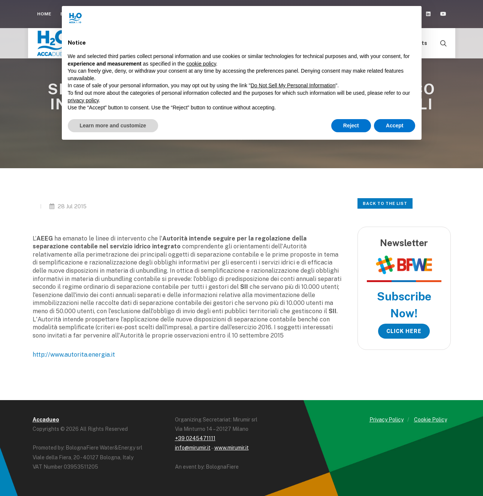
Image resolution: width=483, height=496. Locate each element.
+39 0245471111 (195, 438)
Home (44, 13)
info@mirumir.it (193, 448)
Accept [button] (395, 125)
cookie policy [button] (201, 64)
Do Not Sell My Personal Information (293, 85)
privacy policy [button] (83, 100)
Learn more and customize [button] (113, 125)
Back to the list (385, 203)
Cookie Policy (430, 420)
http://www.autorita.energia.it (74, 354)
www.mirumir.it (231, 448)
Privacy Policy (386, 420)
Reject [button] (351, 125)
